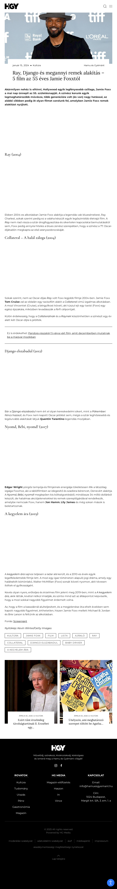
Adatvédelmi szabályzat (50, 841)
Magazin (21, 813)
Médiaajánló (83, 841)
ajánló (80, 635)
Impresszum (101, 841)
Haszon (58, 788)
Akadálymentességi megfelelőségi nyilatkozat (58, 847)
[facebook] (61, 765)
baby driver (73, 642)
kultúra (13, 635)
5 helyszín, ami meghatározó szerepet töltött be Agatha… (86, 721)
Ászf (70, 841)
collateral (15, 642)
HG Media (65, 832)
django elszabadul (44, 642)
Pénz (21, 800)
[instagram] (55, 765)
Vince (58, 800)
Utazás (21, 794)
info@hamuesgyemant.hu (96, 786)
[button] (110, 6)
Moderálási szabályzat (21, 841)
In (58, 794)
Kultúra (21, 782)
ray (94, 635)
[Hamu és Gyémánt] (12, 6)
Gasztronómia (21, 806)
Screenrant (20, 621)
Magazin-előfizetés (58, 782)
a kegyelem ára (18, 649)
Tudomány (21, 788)
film (51, 635)
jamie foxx (33, 635)
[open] (110, 882)
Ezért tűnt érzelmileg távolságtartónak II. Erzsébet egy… (31, 723)
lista (64, 635)
